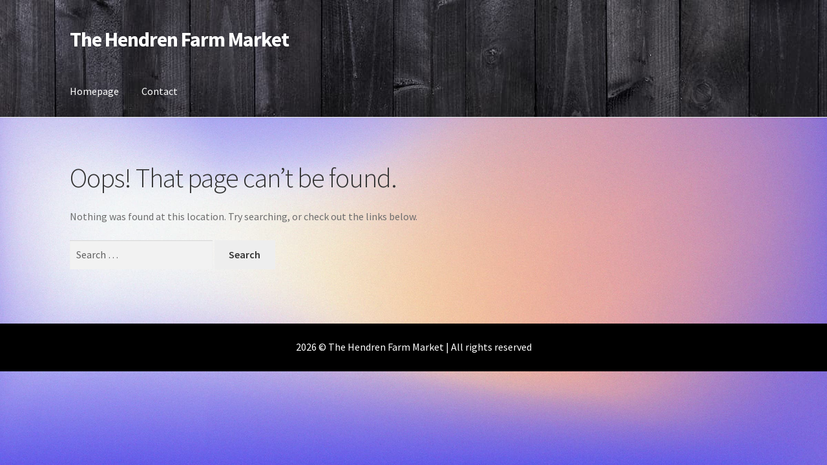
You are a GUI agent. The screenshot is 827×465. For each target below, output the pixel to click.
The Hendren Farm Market (179, 39)
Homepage (94, 91)
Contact (159, 91)
